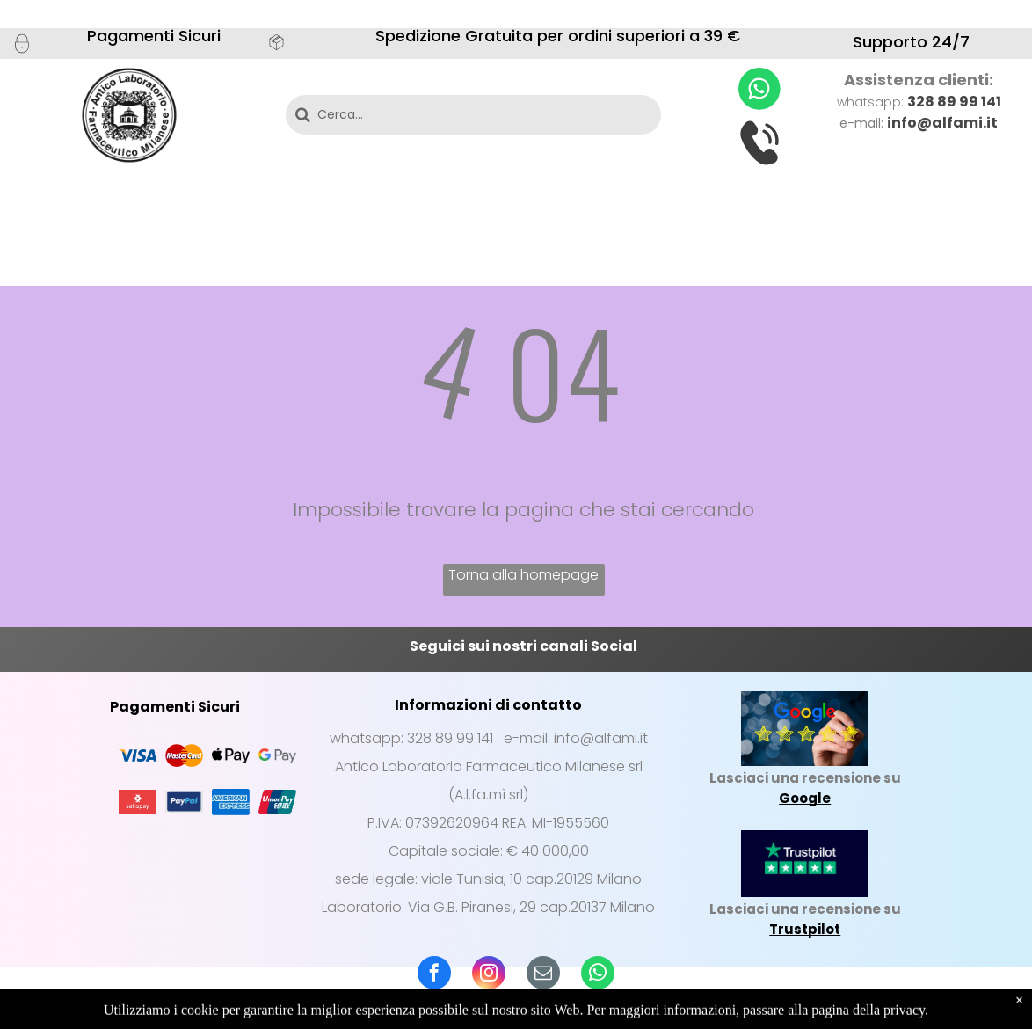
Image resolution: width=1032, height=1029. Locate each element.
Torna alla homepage (523, 575)
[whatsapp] (597, 975)
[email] (543, 975)
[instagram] (488, 975)
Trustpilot (804, 929)
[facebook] (434, 975)
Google (805, 798)
